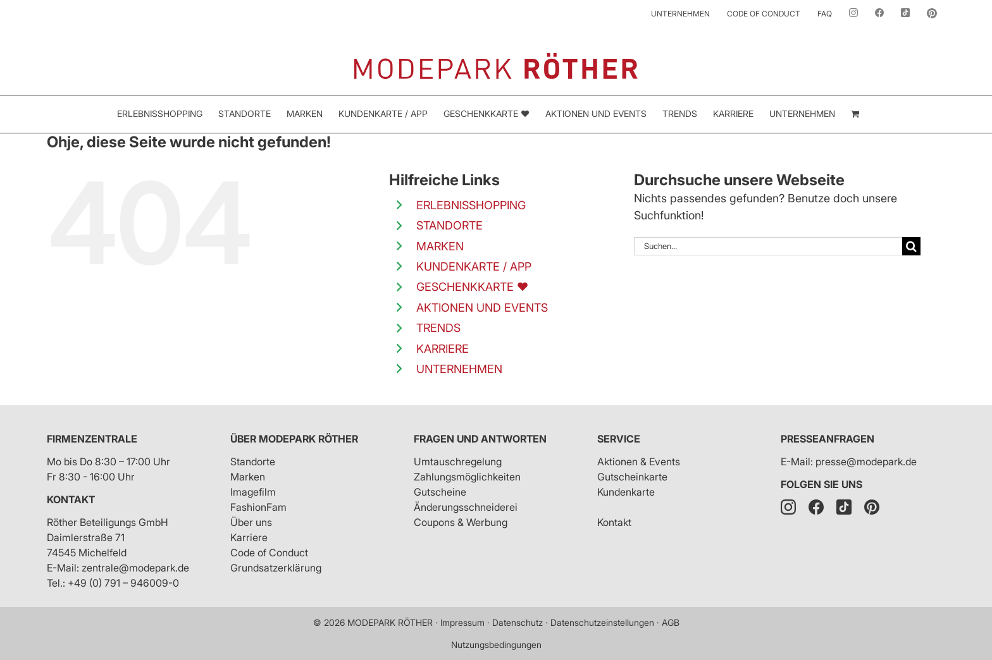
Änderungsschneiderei (466, 507)
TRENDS (438, 327)
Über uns (251, 522)
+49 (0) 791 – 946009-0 (123, 583)
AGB (670, 622)
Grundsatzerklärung (275, 567)
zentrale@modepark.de (135, 567)
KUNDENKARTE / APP (473, 266)
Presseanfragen (827, 438)
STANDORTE (449, 225)
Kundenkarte (626, 492)
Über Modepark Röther (294, 438)
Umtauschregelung (458, 461)
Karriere (249, 537)
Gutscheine (440, 492)
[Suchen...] (768, 246)
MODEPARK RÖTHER (390, 622)
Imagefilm (253, 492)
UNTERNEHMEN (459, 369)
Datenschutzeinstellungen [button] (602, 622)
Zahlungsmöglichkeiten (467, 476)
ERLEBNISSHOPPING (471, 205)
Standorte (252, 461)
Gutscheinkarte (632, 476)
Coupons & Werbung (460, 522)
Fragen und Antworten (480, 438)
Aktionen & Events (638, 461)
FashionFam (258, 507)
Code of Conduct (269, 552)
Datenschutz (517, 622)
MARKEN (440, 246)
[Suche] (911, 246)
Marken (247, 476)
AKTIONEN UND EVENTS (482, 307)
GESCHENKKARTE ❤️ (472, 286)
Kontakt (71, 499)
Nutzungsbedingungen (496, 644)
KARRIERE (442, 348)
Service (618, 438)
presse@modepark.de (866, 461)
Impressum (462, 622)
